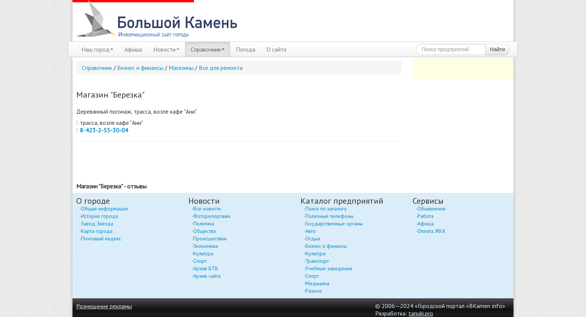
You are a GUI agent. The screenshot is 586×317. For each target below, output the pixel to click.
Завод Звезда (97, 223)
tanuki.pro (420, 313)
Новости (166, 49)
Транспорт (317, 261)
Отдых (312, 238)
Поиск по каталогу (326, 208)
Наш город (97, 49)
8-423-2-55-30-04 (104, 130)
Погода (245, 49)
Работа (425, 216)
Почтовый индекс (101, 238)
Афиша (133, 49)
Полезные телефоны (329, 216)
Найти (497, 49)
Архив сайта (206, 276)
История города (99, 216)
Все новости (207, 208)
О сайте (276, 49)
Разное (313, 290)
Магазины (181, 67)
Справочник (208, 49)
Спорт (200, 261)
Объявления (431, 208)
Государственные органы (334, 223)
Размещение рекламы (104, 306)
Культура (203, 253)
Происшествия (209, 238)
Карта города (96, 231)
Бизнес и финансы (140, 67)
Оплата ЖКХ (431, 231)
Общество (204, 231)
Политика (203, 223)
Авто (310, 231)
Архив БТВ (205, 268)
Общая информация (104, 208)
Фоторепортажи (211, 216)
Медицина (317, 283)
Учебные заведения (328, 268)
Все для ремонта (221, 67)
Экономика (205, 246)
